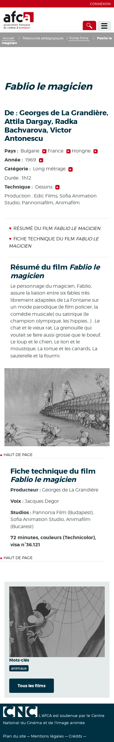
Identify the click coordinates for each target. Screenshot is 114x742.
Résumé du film (54, 228)
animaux (19, 668)
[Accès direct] (89, 25)
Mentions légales (47, 736)
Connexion (100, 4)
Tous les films (32, 685)
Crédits (75, 736)
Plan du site (14, 736)
